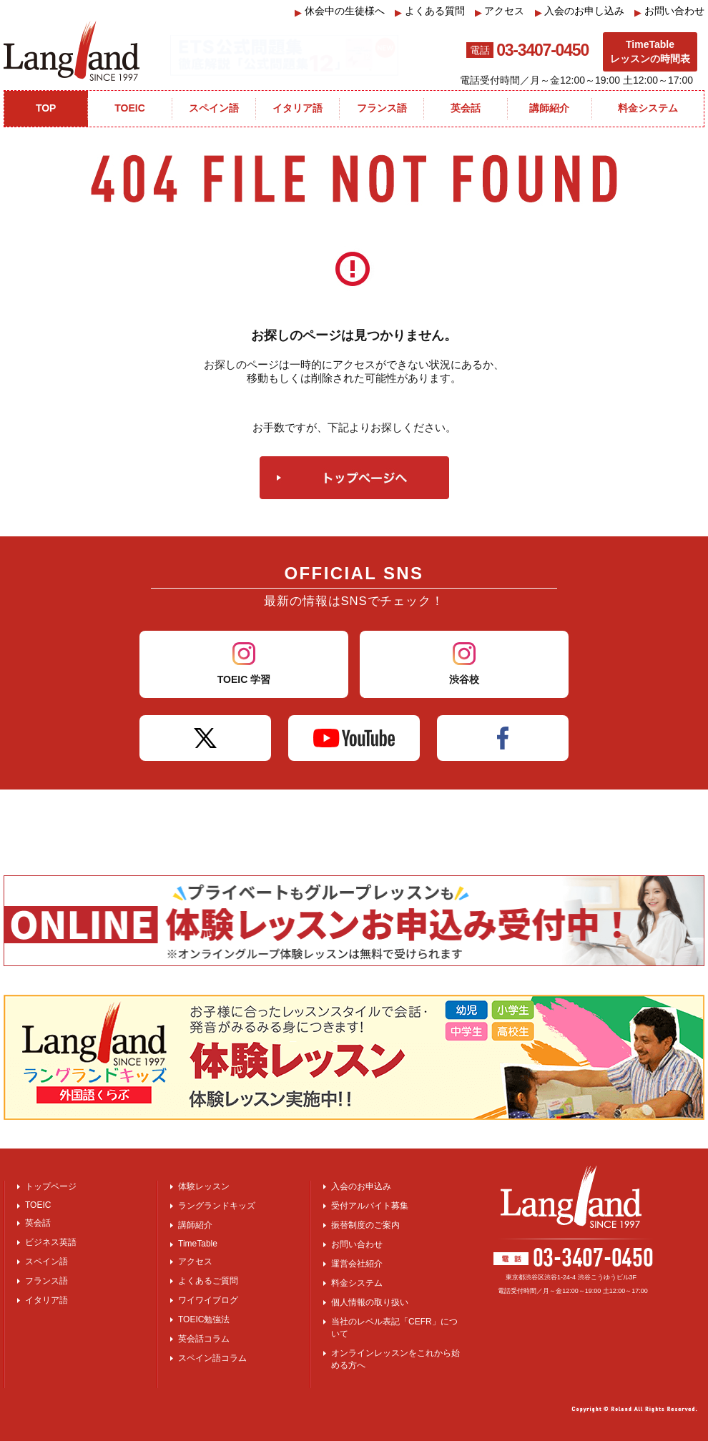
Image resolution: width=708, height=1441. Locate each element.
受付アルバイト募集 (369, 1206)
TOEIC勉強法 (204, 1319)
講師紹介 (195, 1225)
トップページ (51, 1186)
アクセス (500, 11)
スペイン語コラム (212, 1358)
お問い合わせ (669, 11)
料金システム (357, 1283)
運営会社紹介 (357, 1264)
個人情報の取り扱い (369, 1302)
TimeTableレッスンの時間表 (650, 51)
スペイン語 (46, 1261)
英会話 (38, 1223)
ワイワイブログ (208, 1300)
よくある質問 (430, 11)
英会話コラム (204, 1339)
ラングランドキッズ (216, 1206)
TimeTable (197, 1244)
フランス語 (46, 1281)
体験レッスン (204, 1186)
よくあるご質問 (208, 1281)
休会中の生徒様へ (340, 11)
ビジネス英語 (51, 1242)
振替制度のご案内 (365, 1225)
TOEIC (38, 1205)
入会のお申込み (361, 1186)
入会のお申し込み (580, 11)
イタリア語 (46, 1300)
